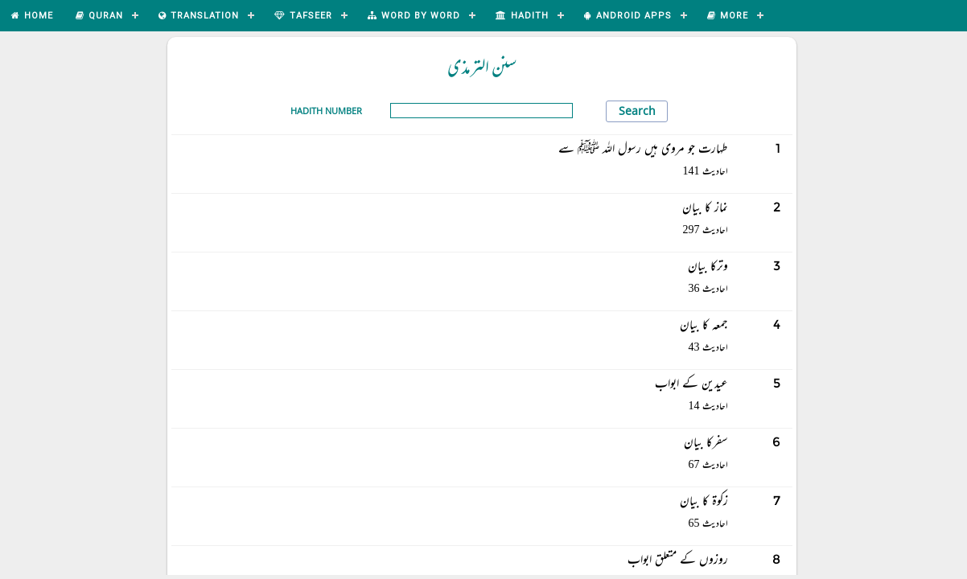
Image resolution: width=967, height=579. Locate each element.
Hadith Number (326, 111)
